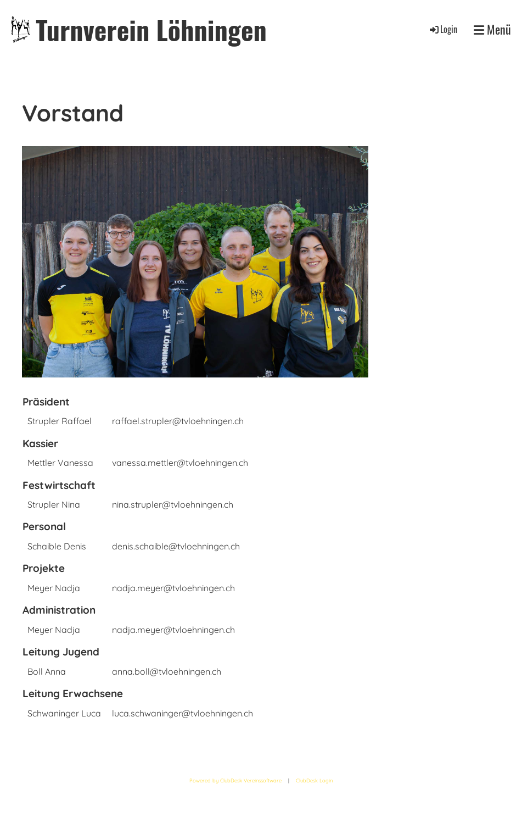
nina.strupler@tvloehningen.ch (172, 504)
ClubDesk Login (314, 780)
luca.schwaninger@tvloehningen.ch (182, 713)
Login (442, 29)
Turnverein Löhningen (151, 29)
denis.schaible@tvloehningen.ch (176, 546)
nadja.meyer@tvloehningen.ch (173, 587)
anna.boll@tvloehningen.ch (166, 671)
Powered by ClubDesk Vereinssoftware (235, 780)
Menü (492, 29)
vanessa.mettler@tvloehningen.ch (180, 462)
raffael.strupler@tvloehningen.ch (178, 420)
